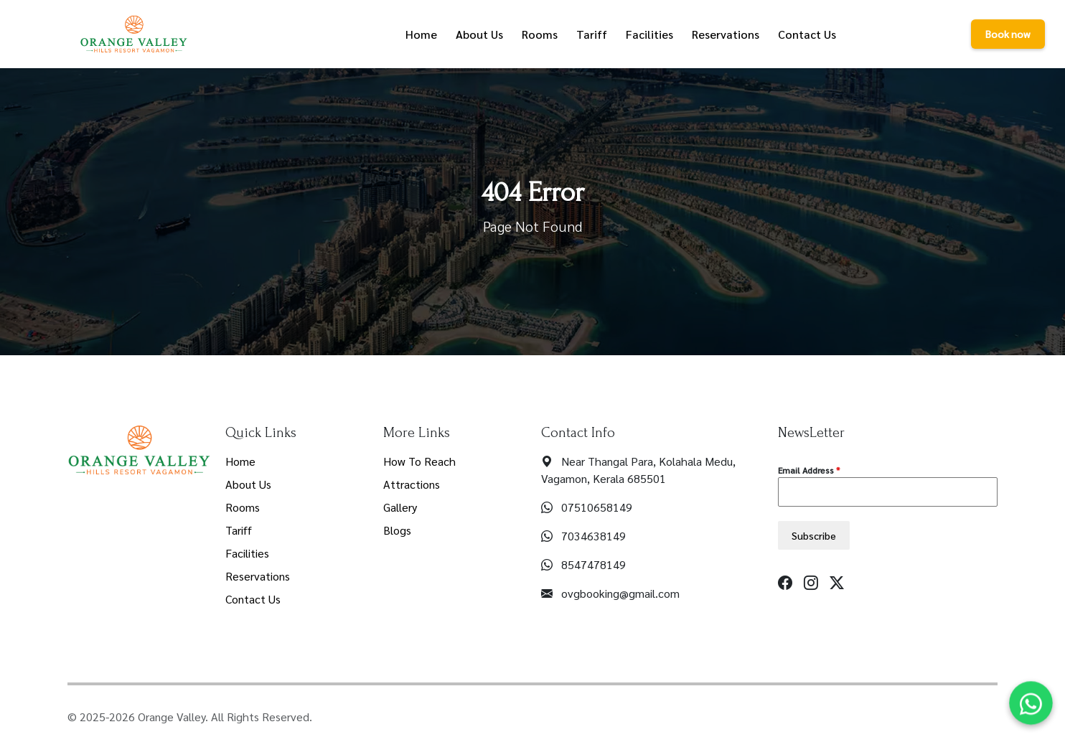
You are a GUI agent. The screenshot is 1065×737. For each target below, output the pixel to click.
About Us (248, 484)
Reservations (257, 575)
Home (240, 461)
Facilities (247, 552)
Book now (1008, 33)
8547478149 (593, 564)
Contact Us (253, 598)
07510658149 (596, 507)
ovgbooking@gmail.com (620, 593)
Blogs (397, 530)
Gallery (400, 507)
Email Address (809, 470)
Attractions (411, 484)
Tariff (238, 530)
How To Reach (419, 461)
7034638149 (593, 535)
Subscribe (814, 535)
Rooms (242, 507)
